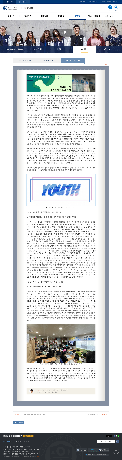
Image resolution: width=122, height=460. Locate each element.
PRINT (106, 65)
